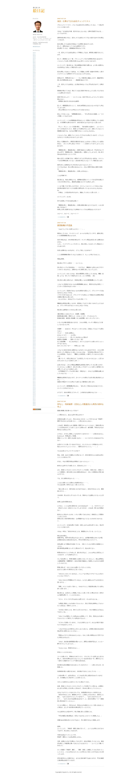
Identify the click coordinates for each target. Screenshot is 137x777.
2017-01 (34, 248)
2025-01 (34, 384)
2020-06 (34, 306)
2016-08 (34, 241)
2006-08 (34, 72)
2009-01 (34, 113)
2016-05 (34, 237)
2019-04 (34, 286)
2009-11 (34, 127)
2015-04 (34, 219)
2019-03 (34, 285)
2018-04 (34, 269)
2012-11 (34, 178)
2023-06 (34, 357)
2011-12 (34, 162)
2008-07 (34, 104)
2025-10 (34, 396)
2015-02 (34, 216)
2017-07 (34, 257)
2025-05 (34, 389)
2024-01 (34, 367)
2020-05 (34, 305)
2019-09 (34, 293)
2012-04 (34, 168)
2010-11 (34, 144)
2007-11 (34, 93)
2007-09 (34, 90)
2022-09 (34, 344)
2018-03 (34, 268)
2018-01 (34, 265)
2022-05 (34, 338)
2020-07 (34, 307)
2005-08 (34, 55)
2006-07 (34, 71)
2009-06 (34, 120)
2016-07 (34, 240)
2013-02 (34, 182)
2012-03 (34, 166)
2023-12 (34, 365)
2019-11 (34, 296)
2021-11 (34, 330)
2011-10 (34, 159)
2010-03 (34, 133)
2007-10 (34, 92)
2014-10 (34, 210)
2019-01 (34, 282)
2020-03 (34, 302)
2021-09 (34, 327)
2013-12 (34, 196)
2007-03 (34, 82)
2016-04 (34, 236)
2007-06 (34, 86)
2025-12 (34, 399)
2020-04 (34, 303)
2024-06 (34, 374)
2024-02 (34, 368)
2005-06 (34, 52)
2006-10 (34, 75)
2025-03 (34, 386)
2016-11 (34, 245)
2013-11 (34, 195)
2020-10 (34, 312)
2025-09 (34, 395)
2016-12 (34, 247)
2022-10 (34, 345)
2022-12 (34, 348)
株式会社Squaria (36, 46)
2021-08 (34, 326)
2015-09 (34, 226)
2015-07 (34, 223)
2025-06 (34, 391)
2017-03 (34, 251)
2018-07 (34, 274)
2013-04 (34, 185)
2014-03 (34, 200)
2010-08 (34, 140)
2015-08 (34, 224)
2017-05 (34, 254)
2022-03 (34, 336)
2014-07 (34, 206)
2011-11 (34, 161)
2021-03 (34, 319)
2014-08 (34, 207)
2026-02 (34, 402)
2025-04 (34, 388)
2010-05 (34, 135)
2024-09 (34, 378)
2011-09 (34, 158)
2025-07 (34, 392)
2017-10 (34, 261)
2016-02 (34, 233)
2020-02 (34, 300)
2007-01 (34, 79)
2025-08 (34, 393)
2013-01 (34, 181)
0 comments (62, 217)
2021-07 (34, 324)
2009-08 (34, 123)
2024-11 (34, 381)
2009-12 (34, 128)
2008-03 (34, 99)
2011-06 (34, 154)
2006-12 (34, 78)
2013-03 (34, 183)
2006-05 (34, 68)
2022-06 (34, 340)
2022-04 (34, 337)
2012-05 (34, 169)
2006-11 (34, 76)
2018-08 (34, 275)
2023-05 (34, 355)
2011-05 (34, 152)
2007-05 (34, 85)
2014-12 (34, 213)
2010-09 (34, 141)
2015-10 (34, 227)
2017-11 (34, 262)
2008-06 (34, 103)
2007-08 (34, 89)
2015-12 (34, 230)
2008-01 (34, 96)
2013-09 (34, 192)
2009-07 (34, 121)
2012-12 (34, 179)
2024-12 (34, 382)
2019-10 (34, 295)
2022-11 (34, 347)
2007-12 (34, 95)
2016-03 (34, 234)
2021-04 (34, 320)
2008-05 (34, 102)
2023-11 (34, 364)
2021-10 (34, 329)
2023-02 (34, 351)
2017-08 (34, 258)
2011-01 (34, 147)
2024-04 (34, 371)
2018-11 (34, 279)
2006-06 (34, 69)
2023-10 (34, 362)
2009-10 (34, 126)
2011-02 (34, 148)
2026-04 (34, 405)
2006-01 (34, 62)
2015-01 (34, 214)
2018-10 (34, 278)
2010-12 (34, 145)
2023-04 (34, 354)
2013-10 (34, 193)
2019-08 (34, 292)
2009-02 (34, 114)
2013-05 (34, 186)
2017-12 (34, 264)
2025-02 (34, 385)
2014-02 (34, 199)
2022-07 (34, 341)
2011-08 (34, 157)
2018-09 (34, 276)
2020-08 (34, 309)
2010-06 (34, 137)
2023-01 (34, 350)
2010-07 (34, 138)
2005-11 (34, 59)
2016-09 (34, 243)
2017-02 (34, 250)
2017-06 (34, 255)
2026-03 (34, 403)
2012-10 (34, 176)
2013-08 (34, 190)
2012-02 (34, 165)
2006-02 (34, 64)
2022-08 (34, 343)
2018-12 (34, 281)
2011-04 (34, 151)
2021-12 (34, 331)
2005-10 (34, 58)
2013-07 (34, 189)
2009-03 (34, 116)
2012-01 (34, 164)
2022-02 (34, 334)
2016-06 (34, 238)
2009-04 (34, 117)
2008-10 (34, 109)
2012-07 (34, 172)
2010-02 (34, 131)
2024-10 (34, 379)
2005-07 (34, 54)
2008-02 (34, 97)
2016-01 (34, 231)
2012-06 (34, 171)
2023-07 (34, 358)
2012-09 (34, 175)
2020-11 (34, 313)
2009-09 (34, 124)
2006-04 (34, 66)
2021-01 (34, 316)
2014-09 (34, 209)
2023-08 (34, 360)
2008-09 (34, 107)
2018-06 (34, 272)
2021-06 (34, 323)
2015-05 (34, 220)
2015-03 (34, 217)
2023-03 (34, 353)
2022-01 (34, 333)
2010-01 (34, 130)
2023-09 (34, 361)
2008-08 (34, 106)
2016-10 (34, 244)
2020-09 (34, 310)
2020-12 (34, 314)
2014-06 (34, 205)
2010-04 (34, 134)
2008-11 (34, 110)
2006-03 (34, 65)
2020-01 (34, 299)
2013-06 (34, 188)
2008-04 (34, 100)
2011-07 (34, 155)
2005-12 (34, 61)
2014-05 (34, 203)
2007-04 (34, 83)
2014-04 (34, 202)
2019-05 (34, 288)
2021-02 (34, 317)
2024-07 (34, 375)
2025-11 (34, 398)
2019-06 (34, 289)
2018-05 (34, 271)
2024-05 (34, 372)
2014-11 (34, 212)
